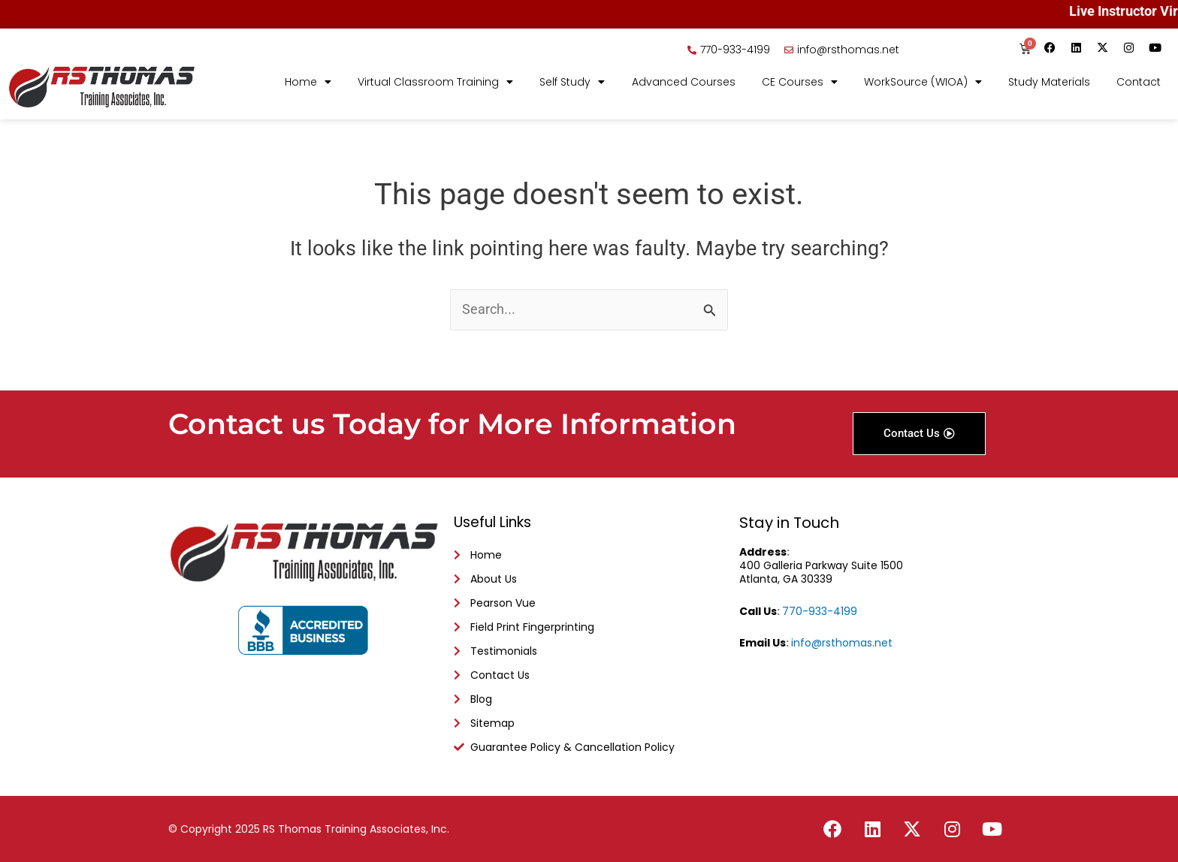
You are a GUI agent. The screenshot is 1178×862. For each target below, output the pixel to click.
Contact (1138, 82)
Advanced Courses (683, 82)
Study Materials (1049, 82)
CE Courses (800, 82)
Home (308, 82)
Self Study (572, 82)
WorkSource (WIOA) (923, 82)
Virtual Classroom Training (435, 82)
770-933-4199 (819, 606)
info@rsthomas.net (842, 638)
